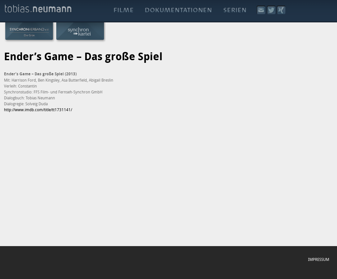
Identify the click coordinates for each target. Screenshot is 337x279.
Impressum (318, 259)
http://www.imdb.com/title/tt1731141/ (38, 109)
